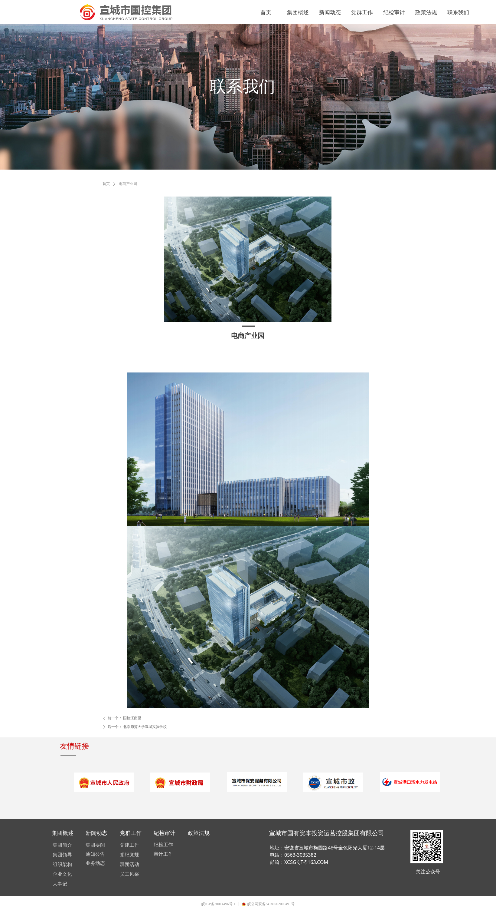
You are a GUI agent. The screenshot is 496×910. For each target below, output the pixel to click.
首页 (106, 184)
